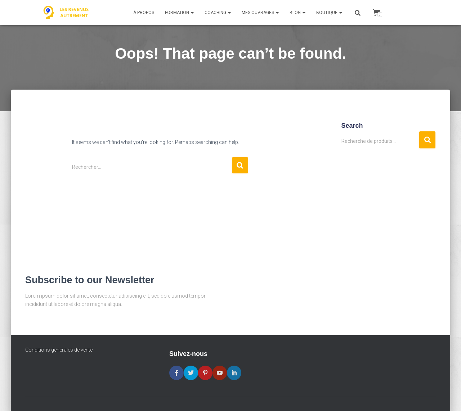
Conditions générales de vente (59, 350)
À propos (143, 12)
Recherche (427, 139)
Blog (297, 12)
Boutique (329, 12)
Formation (179, 12)
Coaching (218, 12)
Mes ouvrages (260, 12)
